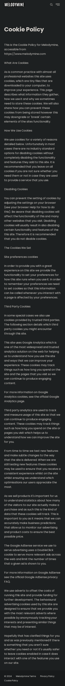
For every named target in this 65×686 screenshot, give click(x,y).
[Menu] (51, 4)
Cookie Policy (11, 680)
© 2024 (8, 676)
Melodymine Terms (26, 676)
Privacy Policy (47, 676)
